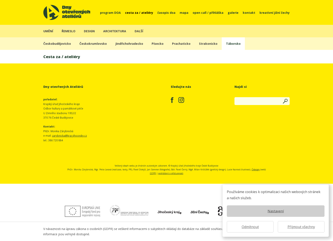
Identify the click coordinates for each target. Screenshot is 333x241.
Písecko (158, 44)
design (89, 31)
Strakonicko (208, 44)
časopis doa (166, 12)
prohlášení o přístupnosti (170, 173)
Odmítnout (250, 226)
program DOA (110, 12)
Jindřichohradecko (129, 44)
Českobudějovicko (57, 44)
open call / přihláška (208, 12)
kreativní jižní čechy (275, 12)
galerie (233, 12)
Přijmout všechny (301, 226)
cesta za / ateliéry (139, 12)
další (139, 31)
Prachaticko (181, 44)
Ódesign (255, 169)
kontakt (249, 12)
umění (48, 31)
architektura (114, 31)
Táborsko (233, 44)
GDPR (153, 173)
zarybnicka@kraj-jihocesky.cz (69, 135)
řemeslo (68, 31)
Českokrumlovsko (93, 44)
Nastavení (276, 211)
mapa (184, 12)
